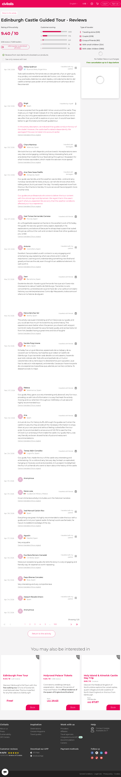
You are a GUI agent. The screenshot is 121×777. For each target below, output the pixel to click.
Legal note (98, 774)
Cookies (117, 774)
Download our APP (39, 749)
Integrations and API (69, 737)
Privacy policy (108, 774)
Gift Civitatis (4, 737)
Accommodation (67, 740)
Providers (64, 729)
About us (4, 729)
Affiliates (63, 731)
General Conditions (86, 774)
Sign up (115, 4)
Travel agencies (66, 734)
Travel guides (35, 734)
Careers (63, 743)
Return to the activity (9, 13)
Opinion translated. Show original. (29, 135)
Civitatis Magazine (37, 731)
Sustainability (5, 734)
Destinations (35, 729)
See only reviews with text (16, 59)
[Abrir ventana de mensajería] (5, 772)
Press (2, 731)
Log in (105, 4)
